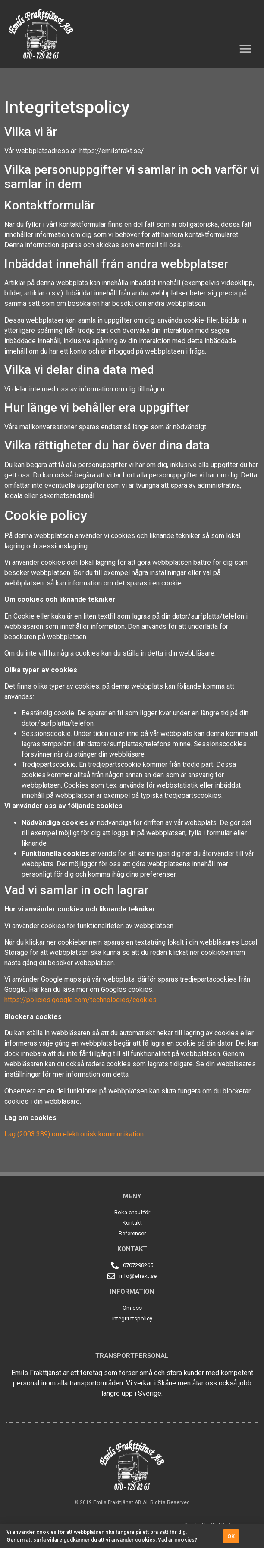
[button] (245, 49)
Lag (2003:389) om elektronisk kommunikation (74, 1134)
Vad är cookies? (177, 1540)
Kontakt (132, 1249)
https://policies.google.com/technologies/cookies (80, 1000)
